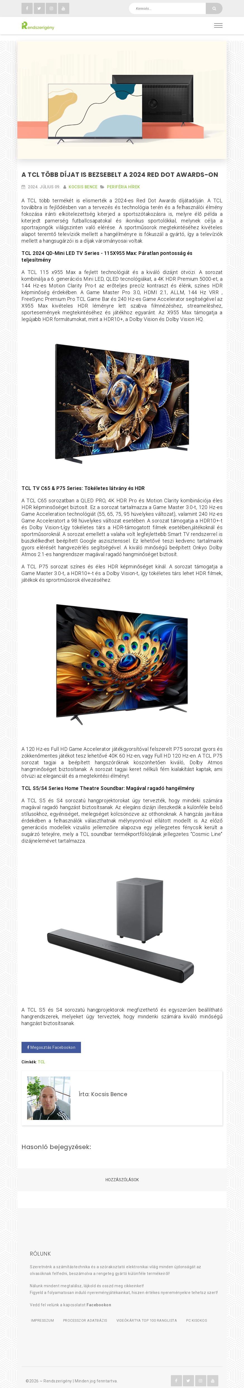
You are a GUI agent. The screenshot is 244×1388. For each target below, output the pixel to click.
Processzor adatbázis (87, 1314)
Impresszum (42, 1314)
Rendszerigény (58, 1374)
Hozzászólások (122, 1174)
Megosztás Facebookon (51, 1041)
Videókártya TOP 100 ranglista (151, 1314)
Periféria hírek (123, 181)
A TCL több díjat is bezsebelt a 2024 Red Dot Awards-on (119, 169)
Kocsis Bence (83, 181)
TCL (41, 1056)
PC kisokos (203, 1314)
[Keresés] (214, 8)
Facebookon (99, 1299)
